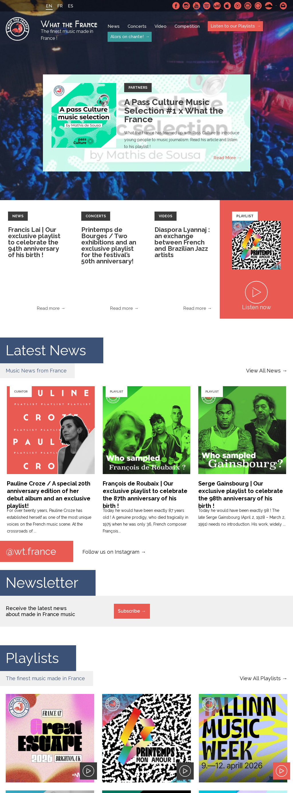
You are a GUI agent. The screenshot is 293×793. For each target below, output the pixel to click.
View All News (263, 371)
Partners (137, 88)
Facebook (176, 5)
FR (60, 6)
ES (70, 6)
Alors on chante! (127, 36)
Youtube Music (237, 5)
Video (161, 26)
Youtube (196, 5)
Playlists (33, 658)
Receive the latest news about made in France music (40, 611)
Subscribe (129, 611)
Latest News (47, 350)
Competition (187, 26)
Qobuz (258, 5)
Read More (224, 157)
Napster (248, 5)
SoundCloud (268, 5)
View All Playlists (260, 678)
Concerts (137, 26)
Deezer (217, 5)
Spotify (207, 5)
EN (49, 6)
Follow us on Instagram (110, 552)
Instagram (186, 5)
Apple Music (227, 5)
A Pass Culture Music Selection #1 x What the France (173, 110)
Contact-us (283, 5)
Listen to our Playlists (233, 26)
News (114, 26)
